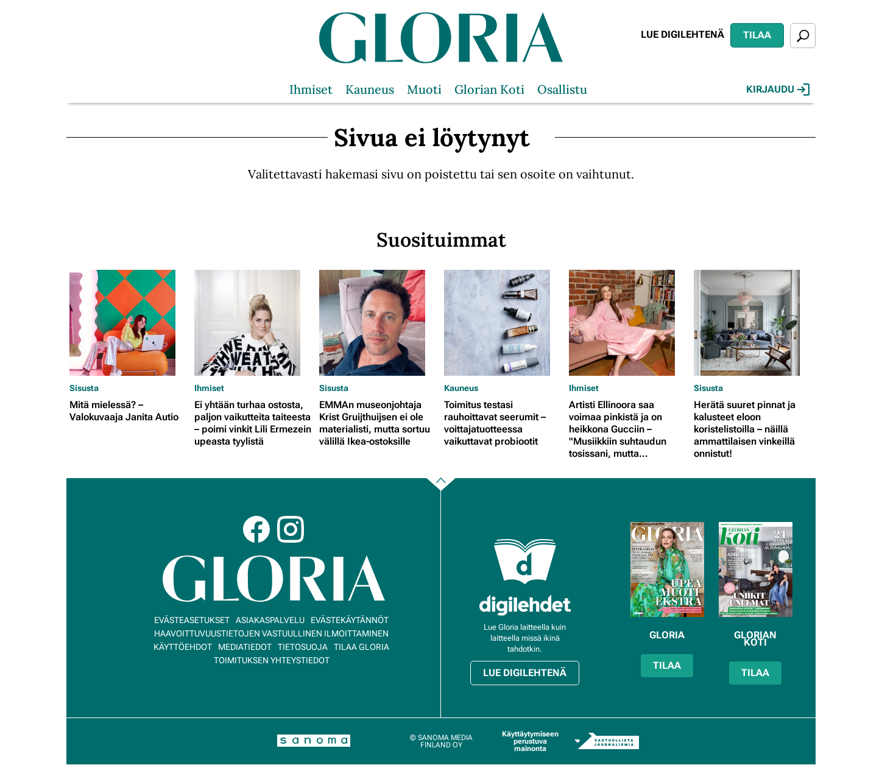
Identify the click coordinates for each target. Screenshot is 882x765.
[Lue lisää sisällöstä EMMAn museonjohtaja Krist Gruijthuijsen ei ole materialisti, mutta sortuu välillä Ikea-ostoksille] (378, 323)
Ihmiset (311, 89)
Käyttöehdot (182, 647)
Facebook (256, 529)
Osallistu (562, 89)
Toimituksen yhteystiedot (272, 660)
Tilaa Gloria (361, 647)
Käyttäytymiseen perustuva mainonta (530, 741)
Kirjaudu (778, 89)
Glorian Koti (489, 89)
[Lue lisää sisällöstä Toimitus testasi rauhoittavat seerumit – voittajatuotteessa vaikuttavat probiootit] (503, 323)
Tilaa (757, 35)
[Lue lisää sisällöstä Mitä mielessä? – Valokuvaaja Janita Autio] (128, 323)
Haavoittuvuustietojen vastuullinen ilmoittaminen (271, 633)
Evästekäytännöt (350, 620)
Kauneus (369, 89)
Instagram (290, 529)
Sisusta (84, 388)
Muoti (424, 89)
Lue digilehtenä (682, 34)
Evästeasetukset (192, 620)
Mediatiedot (245, 647)
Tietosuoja (303, 647)
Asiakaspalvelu (270, 620)
